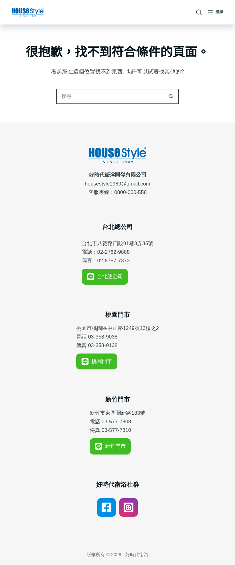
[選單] (215, 12)
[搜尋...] (109, 96)
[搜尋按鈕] (171, 96)
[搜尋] (199, 12)
